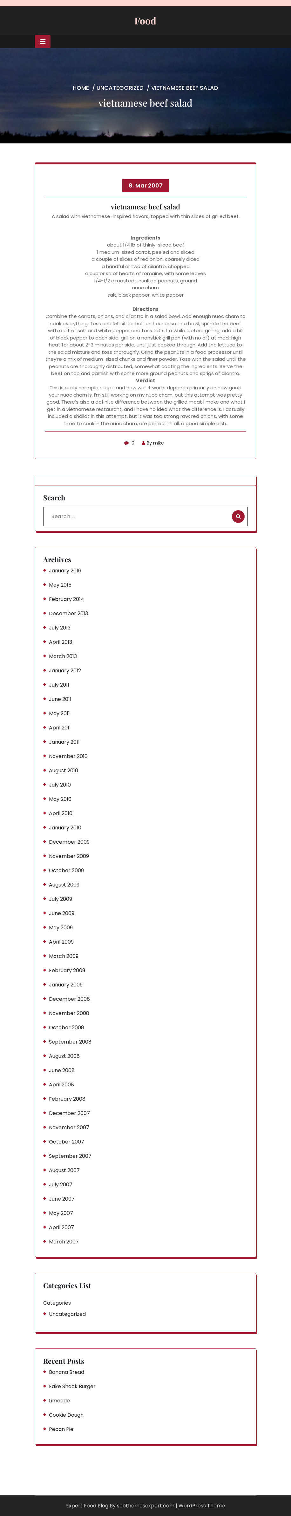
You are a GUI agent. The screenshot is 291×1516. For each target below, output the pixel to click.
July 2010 (60, 784)
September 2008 (70, 1041)
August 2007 (64, 1170)
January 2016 (65, 570)
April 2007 (61, 1227)
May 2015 (60, 585)
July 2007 (60, 1184)
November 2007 (69, 1127)
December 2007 (69, 1113)
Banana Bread (66, 1372)
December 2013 (68, 613)
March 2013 (63, 656)
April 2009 (61, 942)
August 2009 (64, 884)
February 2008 (67, 1099)
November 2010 (68, 756)
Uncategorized (120, 88)
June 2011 (60, 699)
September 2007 (70, 1156)
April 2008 (61, 1084)
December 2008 (69, 999)
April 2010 (60, 813)
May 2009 (61, 927)
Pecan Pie (61, 1429)
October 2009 (66, 870)
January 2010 (65, 827)
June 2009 (61, 913)
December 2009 (69, 842)
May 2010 (60, 799)
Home (81, 88)
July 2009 (60, 899)
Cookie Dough (66, 1415)
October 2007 (66, 1141)
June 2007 (62, 1199)
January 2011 (64, 742)
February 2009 (67, 970)
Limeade (59, 1400)
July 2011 (59, 685)
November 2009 (69, 856)
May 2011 (59, 713)
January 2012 (65, 670)
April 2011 (60, 727)
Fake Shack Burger (72, 1386)
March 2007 (64, 1241)
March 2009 (63, 956)
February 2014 (66, 599)
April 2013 (60, 642)
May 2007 (61, 1213)
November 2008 (69, 1013)
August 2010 (63, 770)
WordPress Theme (202, 1505)
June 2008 (62, 1070)
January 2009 (66, 984)
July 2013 (60, 627)
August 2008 (64, 1056)
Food (145, 20)
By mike (153, 443)
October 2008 (66, 1027)
